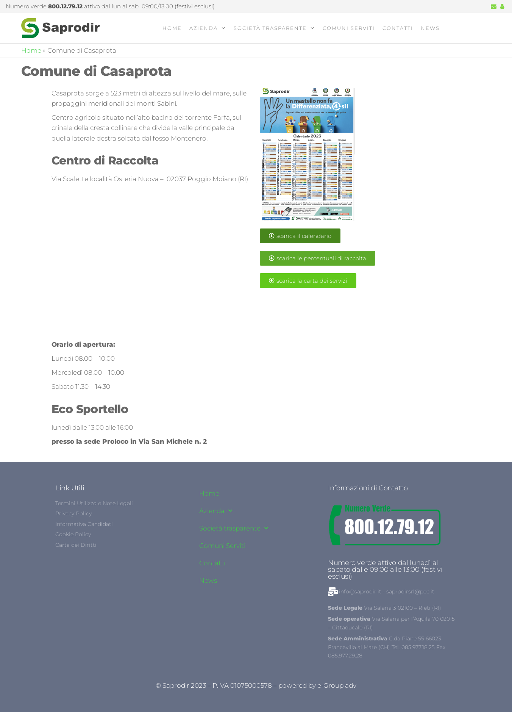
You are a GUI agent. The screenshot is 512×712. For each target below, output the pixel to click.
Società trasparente (270, 28)
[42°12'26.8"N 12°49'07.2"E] (152, 264)
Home (172, 28)
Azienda (203, 28)
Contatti (397, 28)
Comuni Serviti (349, 28)
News (430, 28)
